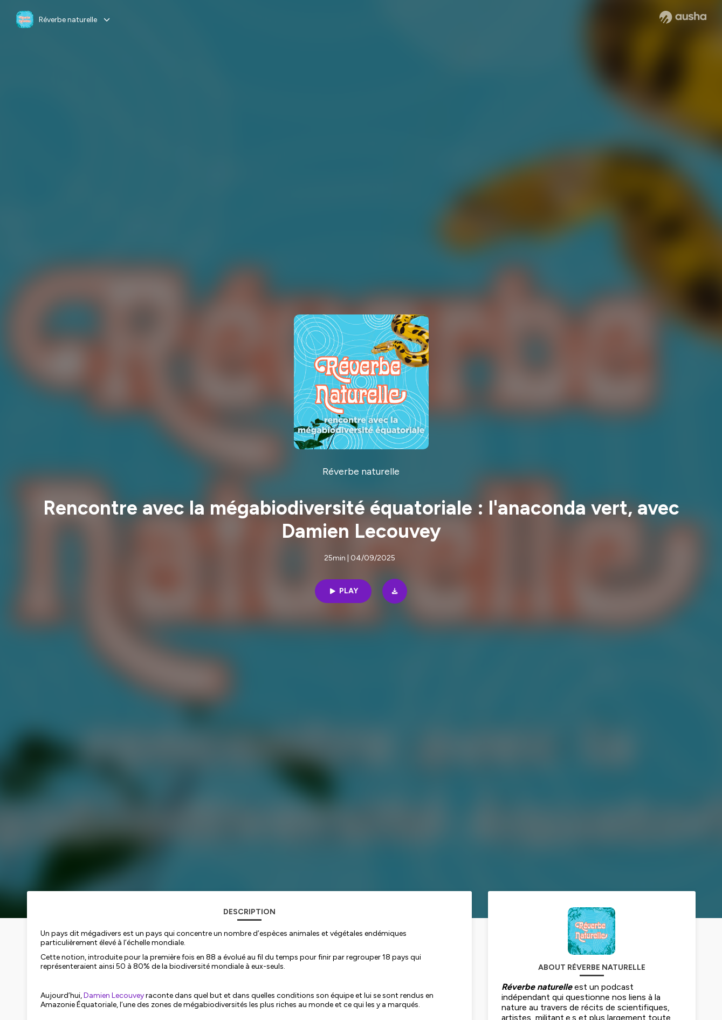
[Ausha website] (682, 17)
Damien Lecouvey (114, 995)
